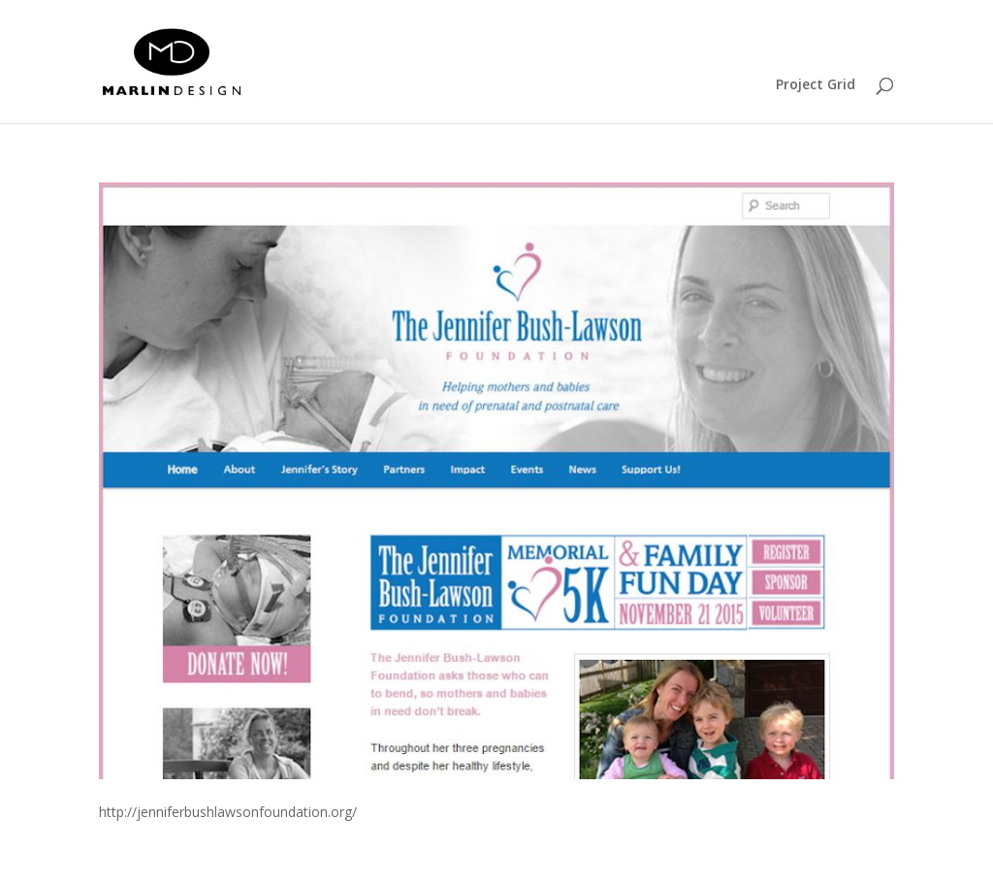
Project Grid (815, 85)
